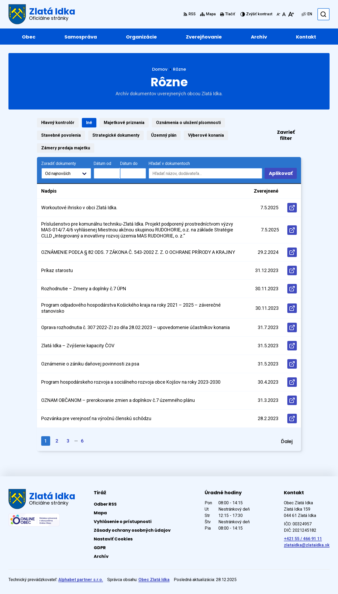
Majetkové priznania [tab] (124, 122)
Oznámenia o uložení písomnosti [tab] (188, 122)
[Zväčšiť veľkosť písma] (291, 14)
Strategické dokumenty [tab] (115, 135)
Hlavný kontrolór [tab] (57, 122)
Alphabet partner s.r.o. (80, 579)
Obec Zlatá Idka (154, 579)
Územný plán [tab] (163, 135)
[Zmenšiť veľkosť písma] (278, 14)
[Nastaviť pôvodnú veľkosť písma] (284, 14)
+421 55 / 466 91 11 (303, 538)
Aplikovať (283, 174)
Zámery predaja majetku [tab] (65, 147)
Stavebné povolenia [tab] (61, 135)
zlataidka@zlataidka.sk (307, 545)
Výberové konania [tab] (206, 135)
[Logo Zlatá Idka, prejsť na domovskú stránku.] (41, 14)
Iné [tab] (89, 122)
